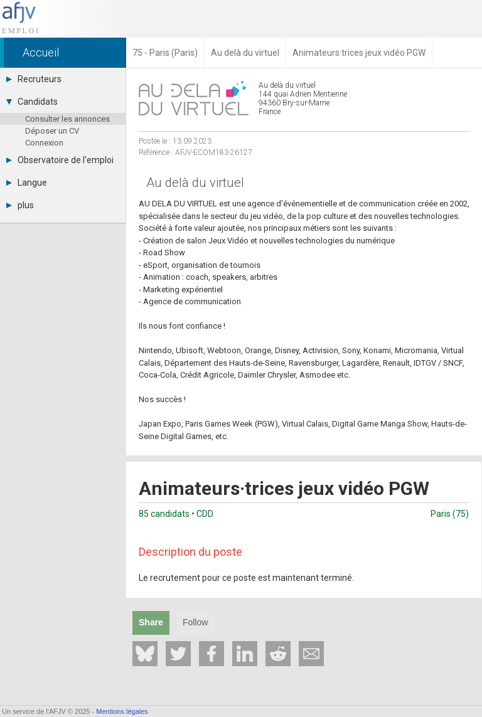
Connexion (44, 142)
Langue (26, 183)
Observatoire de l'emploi (60, 160)
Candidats (32, 102)
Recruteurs (34, 79)
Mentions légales (122, 711)
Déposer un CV (52, 130)
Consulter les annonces (67, 119)
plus (20, 205)
